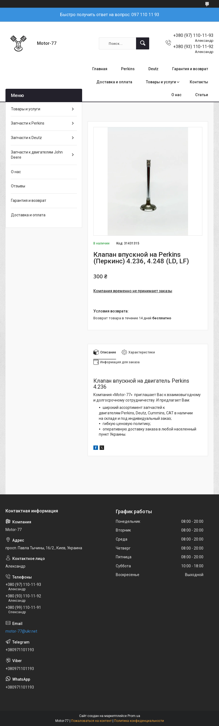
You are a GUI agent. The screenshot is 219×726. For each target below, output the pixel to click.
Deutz (153, 69)
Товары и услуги (161, 82)
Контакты (199, 82)
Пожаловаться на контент (91, 721)
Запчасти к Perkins (27, 123)
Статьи (201, 95)
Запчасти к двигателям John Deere (37, 155)
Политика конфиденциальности (139, 721)
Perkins (128, 69)
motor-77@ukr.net (21, 631)
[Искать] (142, 43)
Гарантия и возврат (190, 69)
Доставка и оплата (114, 82)
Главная (99, 69)
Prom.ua (134, 716)
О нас (176, 95)
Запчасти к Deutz (26, 137)
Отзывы (18, 186)
